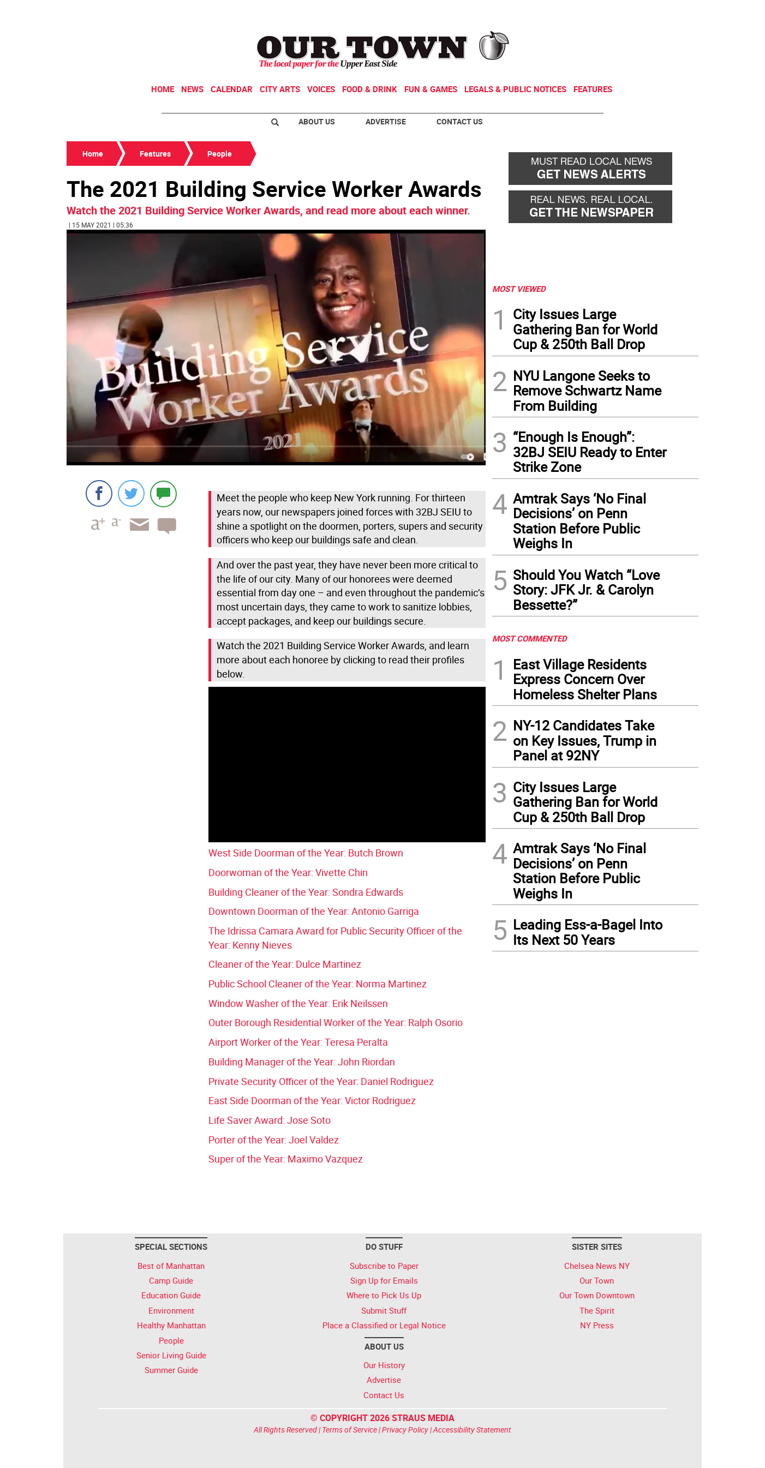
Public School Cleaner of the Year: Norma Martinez (317, 983)
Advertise (386, 121)
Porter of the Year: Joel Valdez (273, 1139)
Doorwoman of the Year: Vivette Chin (288, 872)
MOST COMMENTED (529, 638)
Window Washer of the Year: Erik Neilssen (298, 1003)
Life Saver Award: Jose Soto (269, 1120)
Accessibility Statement (472, 1429)
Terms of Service (349, 1429)
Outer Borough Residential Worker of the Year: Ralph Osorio (335, 1022)
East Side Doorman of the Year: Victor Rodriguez (312, 1100)
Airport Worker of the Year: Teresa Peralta (298, 1041)
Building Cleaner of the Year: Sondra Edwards (305, 891)
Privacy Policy (405, 1429)
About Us (316, 121)
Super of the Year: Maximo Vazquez (285, 1158)
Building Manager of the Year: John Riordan (301, 1061)
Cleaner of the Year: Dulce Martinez (284, 963)
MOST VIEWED (519, 288)
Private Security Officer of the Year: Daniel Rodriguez (321, 1081)
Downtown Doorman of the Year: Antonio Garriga (313, 911)
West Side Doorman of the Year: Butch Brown (305, 852)
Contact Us (460, 121)
